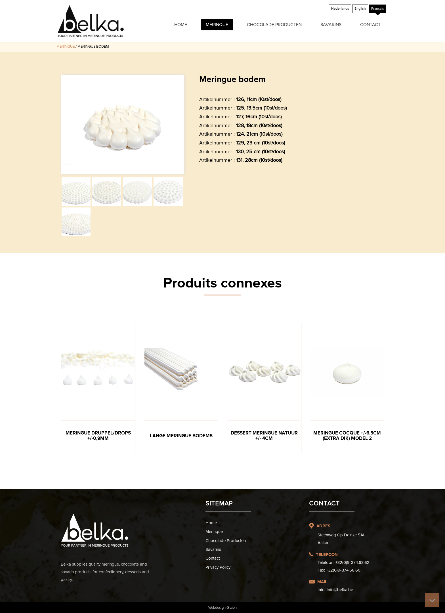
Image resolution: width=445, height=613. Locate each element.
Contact (370, 25)
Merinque (217, 25)
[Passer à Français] (377, 9)
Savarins (330, 25)
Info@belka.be (340, 589)
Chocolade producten (274, 25)
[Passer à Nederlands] (340, 9)
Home (180, 25)
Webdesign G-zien (222, 607)
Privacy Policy (217, 567)
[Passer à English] (360, 9)
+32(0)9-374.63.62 (352, 562)
